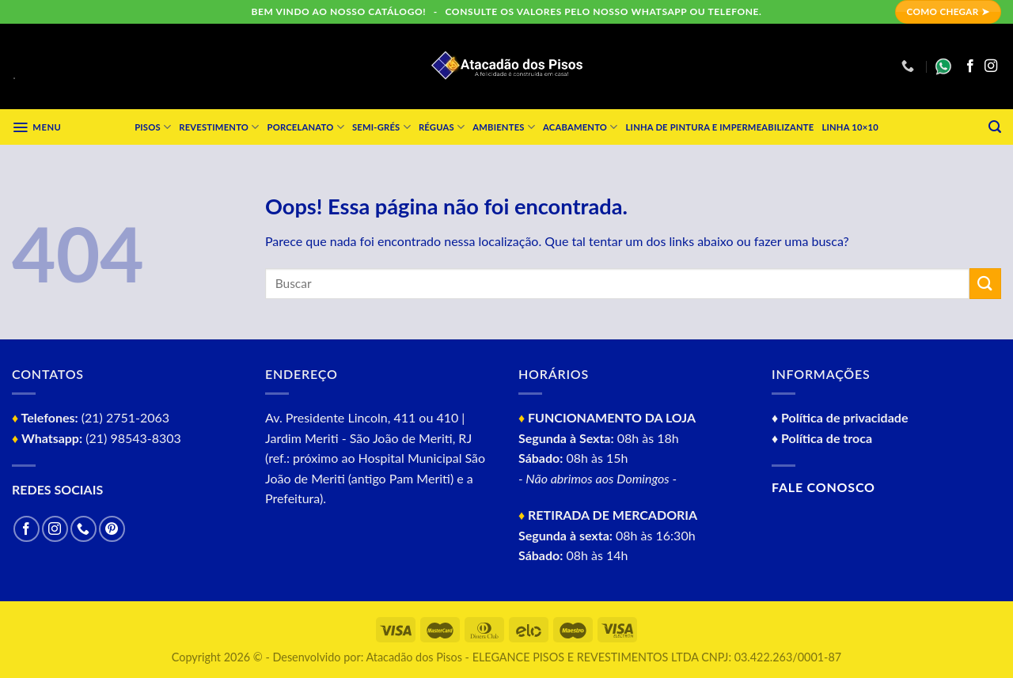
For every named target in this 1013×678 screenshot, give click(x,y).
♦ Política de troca (822, 437)
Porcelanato (305, 126)
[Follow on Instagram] (991, 66)
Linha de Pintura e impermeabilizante (720, 127)
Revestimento (219, 126)
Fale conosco (823, 486)
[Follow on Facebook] (970, 66)
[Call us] (83, 529)
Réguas (442, 126)
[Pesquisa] (994, 127)
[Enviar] (985, 283)
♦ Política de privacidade (840, 417)
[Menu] (36, 127)
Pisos (153, 126)
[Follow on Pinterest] (112, 529)
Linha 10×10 (849, 127)
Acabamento (580, 126)
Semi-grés (381, 126)
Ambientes (503, 126)
